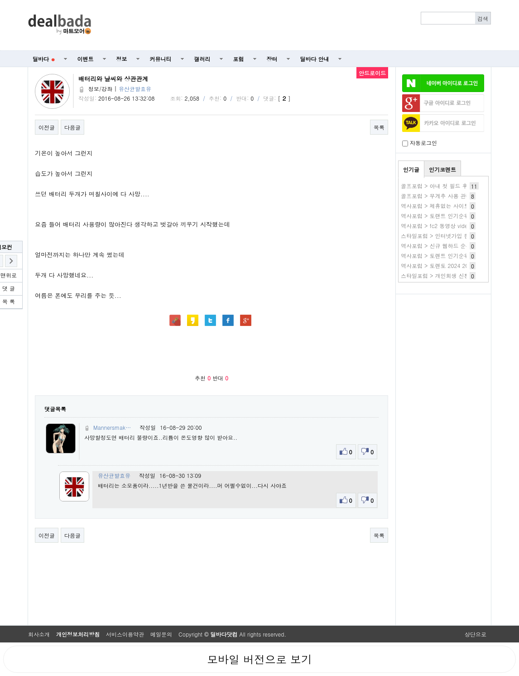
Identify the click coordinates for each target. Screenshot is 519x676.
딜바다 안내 (314, 59)
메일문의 (161, 634)
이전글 (46, 127)
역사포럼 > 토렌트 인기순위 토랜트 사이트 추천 (460, 255)
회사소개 (39, 634)
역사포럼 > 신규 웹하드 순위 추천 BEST (450, 245)
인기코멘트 (442, 169)
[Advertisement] (296, 25)
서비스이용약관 (125, 634)
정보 (121, 59)
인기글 (411, 169)
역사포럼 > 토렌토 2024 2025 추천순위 (450, 265)
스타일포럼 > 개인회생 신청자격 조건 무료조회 (459, 275)
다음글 (72, 127)
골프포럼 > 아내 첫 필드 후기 (437, 186)
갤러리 (202, 59)
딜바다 (44, 59)
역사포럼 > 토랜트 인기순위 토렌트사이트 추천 (459, 215)
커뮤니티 (161, 59)
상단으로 (475, 634)
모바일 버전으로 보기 (259, 659)
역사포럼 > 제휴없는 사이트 (435, 205)
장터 (272, 59)
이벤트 (85, 59)
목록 (379, 127)
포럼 (238, 59)
